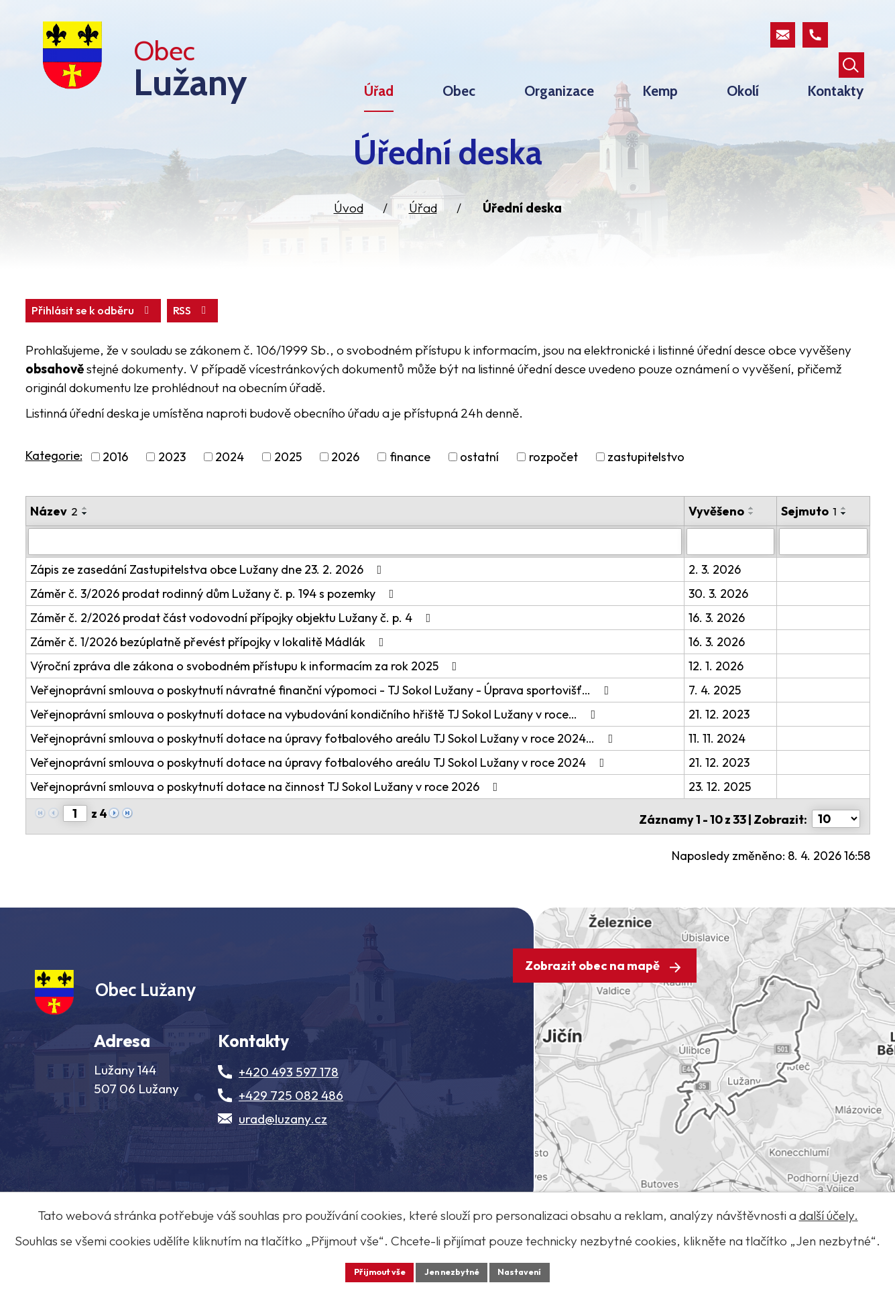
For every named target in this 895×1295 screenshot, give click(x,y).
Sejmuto (809, 546)
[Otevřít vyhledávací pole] (850, 36)
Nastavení (528, 1271)
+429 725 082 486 (291, 1146)
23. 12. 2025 (721, 820)
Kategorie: (53, 490)
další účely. (828, 1213)
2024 (229, 491)
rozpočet (553, 491)
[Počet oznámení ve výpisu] (836, 848)
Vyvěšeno (717, 546)
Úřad (423, 241)
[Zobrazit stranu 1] (75, 847)
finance (410, 491)
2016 (115, 491)
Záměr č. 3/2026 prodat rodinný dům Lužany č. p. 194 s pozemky (215, 627)
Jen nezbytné (452, 1271)
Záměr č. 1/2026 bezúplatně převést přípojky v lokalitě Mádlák (210, 675)
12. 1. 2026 (717, 699)
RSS (53, 344)
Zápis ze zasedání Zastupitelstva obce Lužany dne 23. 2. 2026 (208, 603)
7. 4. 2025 (716, 723)
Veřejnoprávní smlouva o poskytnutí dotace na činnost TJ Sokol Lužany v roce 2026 (266, 820)
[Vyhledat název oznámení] (356, 576)
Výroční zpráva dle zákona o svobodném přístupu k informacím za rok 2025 (246, 699)
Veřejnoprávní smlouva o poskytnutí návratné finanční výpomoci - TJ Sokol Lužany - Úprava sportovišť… (322, 723)
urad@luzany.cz (283, 1170)
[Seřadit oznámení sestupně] (85, 548)
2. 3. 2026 (716, 603)
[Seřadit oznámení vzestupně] (85, 543)
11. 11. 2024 (718, 772)
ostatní (479, 491)
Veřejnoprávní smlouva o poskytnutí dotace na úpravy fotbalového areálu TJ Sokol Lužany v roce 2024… (324, 772)
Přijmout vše (371, 1271)
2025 (288, 491)
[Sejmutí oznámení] (823, 576)
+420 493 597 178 (289, 1123)
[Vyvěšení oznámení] (731, 576)
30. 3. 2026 (720, 627)
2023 (172, 491)
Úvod (348, 241)
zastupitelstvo (645, 491)
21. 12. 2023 (720, 747)
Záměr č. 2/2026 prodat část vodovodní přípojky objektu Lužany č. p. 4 (233, 651)
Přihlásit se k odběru (164, 344)
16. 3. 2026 (718, 651)
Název (54, 546)
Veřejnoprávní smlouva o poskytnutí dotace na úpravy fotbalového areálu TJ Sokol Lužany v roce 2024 (320, 796)
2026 (345, 491)
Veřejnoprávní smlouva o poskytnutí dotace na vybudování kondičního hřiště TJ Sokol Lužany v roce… (315, 747)
